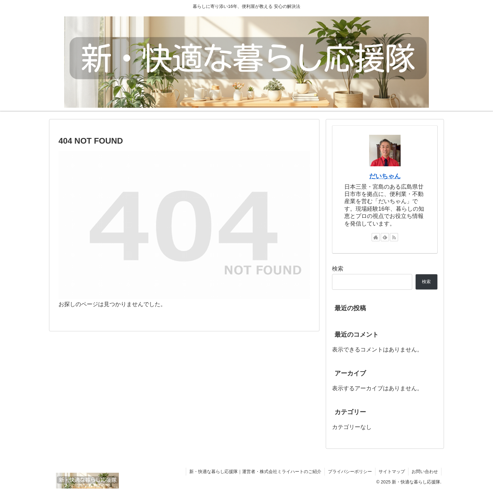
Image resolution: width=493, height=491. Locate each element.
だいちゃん (385, 176)
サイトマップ (392, 471)
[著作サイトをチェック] (376, 237)
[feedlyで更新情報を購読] (385, 237)
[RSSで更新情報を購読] (394, 237)
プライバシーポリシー (350, 471)
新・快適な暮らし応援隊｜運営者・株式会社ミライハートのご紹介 (255, 471)
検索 (337, 268)
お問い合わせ (425, 471)
